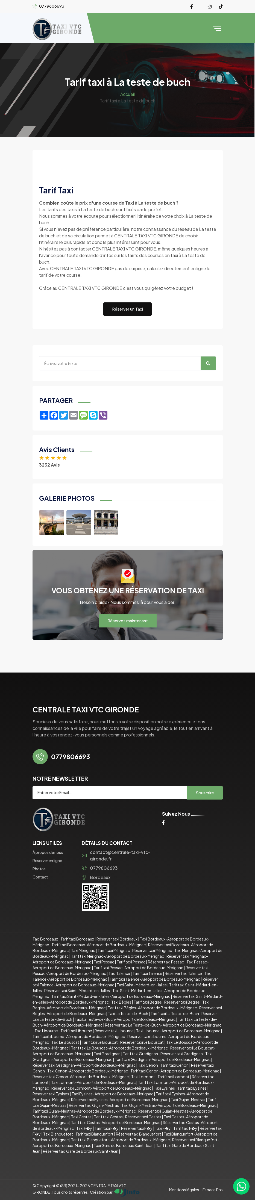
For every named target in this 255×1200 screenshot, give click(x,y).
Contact (40, 876)
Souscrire (205, 792)
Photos (39, 868)
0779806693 (100, 868)
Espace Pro (213, 1189)
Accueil (127, 94)
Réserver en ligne (47, 860)
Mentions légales (184, 1189)
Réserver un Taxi (127, 308)
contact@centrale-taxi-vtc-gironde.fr (116, 855)
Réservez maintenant (127, 620)
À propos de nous (48, 852)
